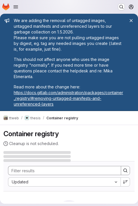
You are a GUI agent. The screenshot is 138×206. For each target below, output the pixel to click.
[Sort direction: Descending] (125, 182)
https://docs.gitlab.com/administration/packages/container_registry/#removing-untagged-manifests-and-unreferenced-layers (68, 98)
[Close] (131, 20)
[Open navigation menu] (15, 6)
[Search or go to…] (121, 6)
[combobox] (64, 182)
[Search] (61, 170)
